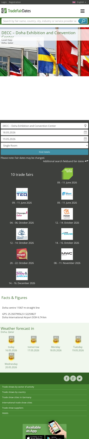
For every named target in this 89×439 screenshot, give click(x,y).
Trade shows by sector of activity (18, 386)
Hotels (5, 413)
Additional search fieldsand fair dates (63, 161)
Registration (15, 2)
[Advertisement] (44, 98)
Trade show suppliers (12, 407)
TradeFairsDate (16, 10)
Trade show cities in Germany (16, 397)
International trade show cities (17, 402)
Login (4, 2)
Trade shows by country (14, 392)
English (81, 2)
